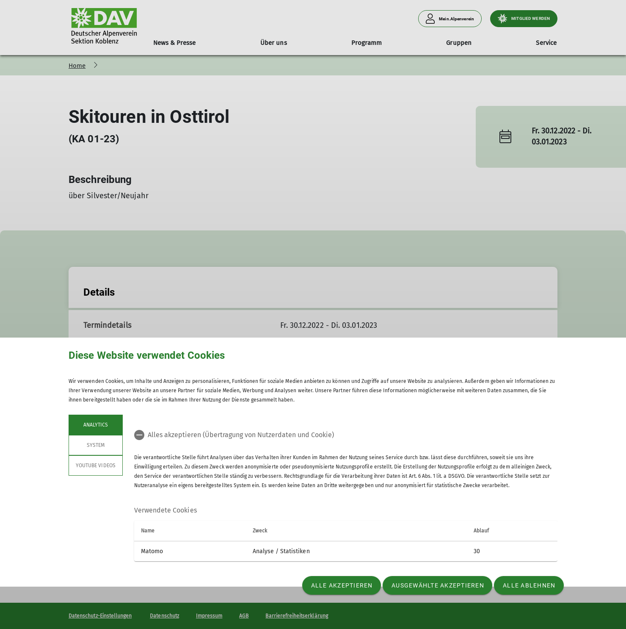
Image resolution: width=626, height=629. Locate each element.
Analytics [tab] (95, 425)
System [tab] (96, 445)
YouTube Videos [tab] (96, 465)
